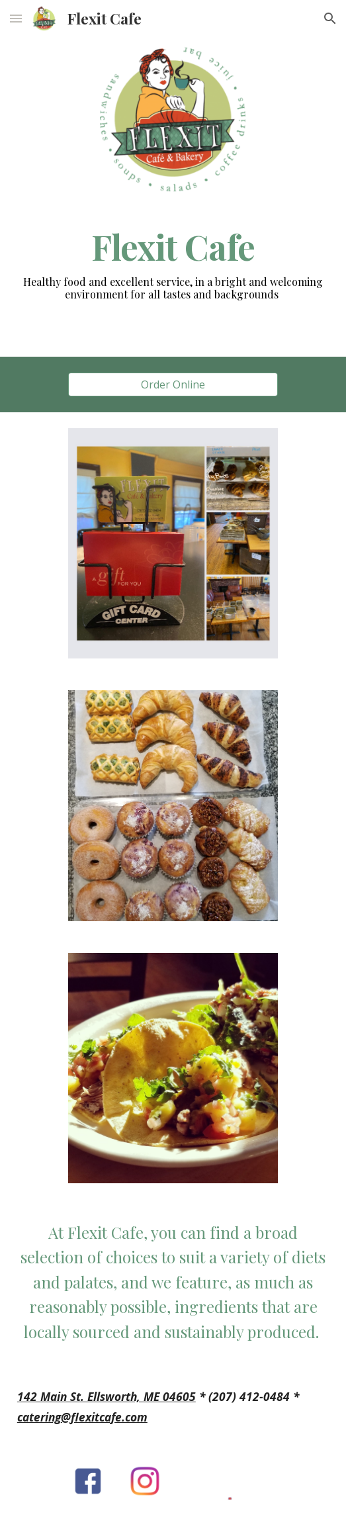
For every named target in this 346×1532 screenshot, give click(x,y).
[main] (173, 247)
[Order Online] (173, 384)
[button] (16, 18)
